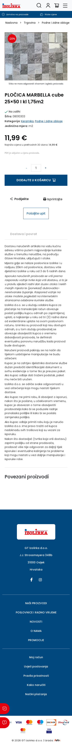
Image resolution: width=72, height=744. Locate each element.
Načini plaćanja (36, 694)
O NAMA (36, 631)
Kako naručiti (36, 685)
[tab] (24, 233)
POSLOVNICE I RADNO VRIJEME (36, 612)
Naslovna (11, 23)
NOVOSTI (36, 622)
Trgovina (30, 23)
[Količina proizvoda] (36, 168)
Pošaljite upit (36, 213)
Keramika (27, 121)
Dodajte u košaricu (36, 180)
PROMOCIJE (36, 640)
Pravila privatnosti (36, 676)
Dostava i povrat (23, 234)
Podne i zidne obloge (56, 23)
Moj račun (36, 657)
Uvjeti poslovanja (36, 666)
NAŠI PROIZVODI (36, 603)
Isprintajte (52, 199)
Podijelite (19, 199)
